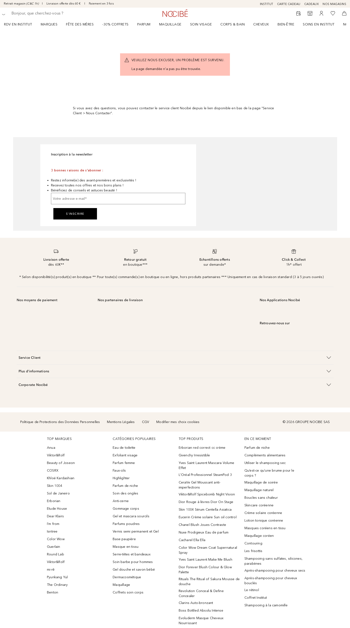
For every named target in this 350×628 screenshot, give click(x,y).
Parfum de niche (125, 486)
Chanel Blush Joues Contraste (202, 525)
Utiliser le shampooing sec (265, 463)
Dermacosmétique (127, 577)
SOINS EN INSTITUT (319, 24)
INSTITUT (266, 4)
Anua (51, 448)
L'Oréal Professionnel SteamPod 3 (205, 475)
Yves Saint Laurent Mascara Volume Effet (206, 465)
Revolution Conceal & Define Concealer (201, 593)
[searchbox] (46, 13)
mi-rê (51, 570)
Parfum (144, 24)
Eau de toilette (124, 448)
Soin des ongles (125, 493)
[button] (175, 357)
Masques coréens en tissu (265, 528)
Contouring (253, 543)
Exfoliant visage (125, 455)
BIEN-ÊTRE (286, 24)
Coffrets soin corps (128, 592)
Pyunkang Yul (57, 577)
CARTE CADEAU (288, 4)
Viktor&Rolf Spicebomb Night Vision (207, 494)
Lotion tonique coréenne (263, 520)
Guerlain (53, 547)
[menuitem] (21, 24)
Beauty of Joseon (61, 463)
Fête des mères (80, 24)
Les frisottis (253, 551)
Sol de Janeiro (58, 493)
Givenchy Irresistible (194, 455)
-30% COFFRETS (115, 24)
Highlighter (121, 478)
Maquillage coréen (259, 536)
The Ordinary (57, 585)
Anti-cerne (121, 501)
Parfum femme (124, 463)
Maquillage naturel (259, 490)
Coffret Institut (255, 598)
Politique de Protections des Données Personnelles (60, 422)
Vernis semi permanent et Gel (136, 531)
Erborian (54, 501)
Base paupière (124, 539)
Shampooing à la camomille (266, 605)
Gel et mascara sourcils (131, 516)
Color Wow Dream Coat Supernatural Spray (208, 550)
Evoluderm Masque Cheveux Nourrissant (201, 620)
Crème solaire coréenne (263, 513)
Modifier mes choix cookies (177, 422)
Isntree (52, 531)
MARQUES (49, 24)
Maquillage (170, 24)
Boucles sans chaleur (261, 498)
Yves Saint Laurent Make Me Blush (205, 560)
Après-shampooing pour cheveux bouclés (270, 580)
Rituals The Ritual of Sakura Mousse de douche (209, 581)
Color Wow (56, 539)
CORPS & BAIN (232, 24)
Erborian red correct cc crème (202, 448)
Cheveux (261, 24)
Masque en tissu (125, 547)
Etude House (57, 509)
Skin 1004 (54, 486)
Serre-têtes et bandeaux (132, 554)
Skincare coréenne (259, 505)
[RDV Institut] (298, 13)
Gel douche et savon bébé (134, 570)
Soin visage (201, 24)
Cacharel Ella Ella (192, 540)
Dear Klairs (55, 516)
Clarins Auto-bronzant (196, 603)
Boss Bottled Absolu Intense (201, 610)
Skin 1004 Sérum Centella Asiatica (205, 510)
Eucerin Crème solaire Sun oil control (208, 517)
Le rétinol (251, 590)
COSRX (52, 471)
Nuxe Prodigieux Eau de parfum (204, 532)
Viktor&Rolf (56, 455)
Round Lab (55, 554)
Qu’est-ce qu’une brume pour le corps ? (269, 473)
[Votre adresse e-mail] (118, 198)
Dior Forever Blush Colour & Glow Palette (205, 569)
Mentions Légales (121, 422)
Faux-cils (119, 471)
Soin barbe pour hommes (133, 562)
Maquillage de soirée (261, 482)
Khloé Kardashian (60, 478)
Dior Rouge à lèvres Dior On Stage (206, 502)
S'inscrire (75, 213)
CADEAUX (311, 4)
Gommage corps (126, 509)
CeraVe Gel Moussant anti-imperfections (200, 484)
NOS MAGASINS (334, 4)
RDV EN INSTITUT (18, 24)
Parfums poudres (126, 524)
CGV (145, 422)
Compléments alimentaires (265, 455)
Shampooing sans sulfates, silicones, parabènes (273, 561)
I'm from (53, 524)
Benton (52, 592)
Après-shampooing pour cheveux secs (274, 570)
